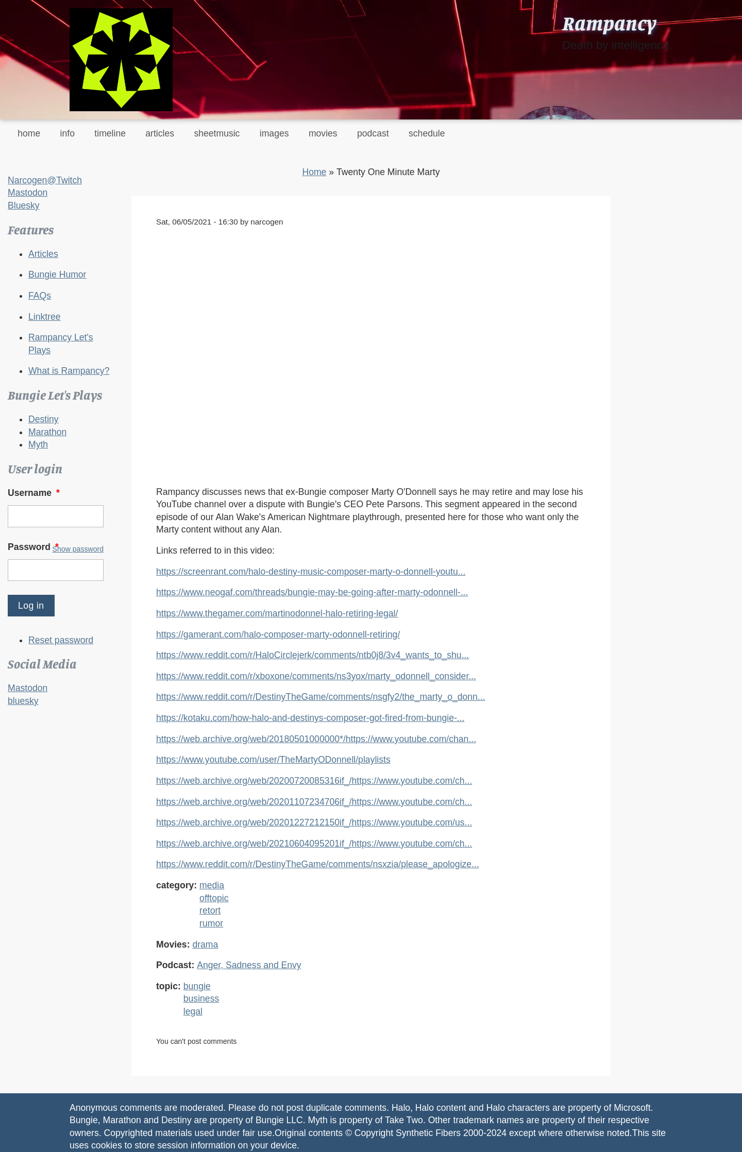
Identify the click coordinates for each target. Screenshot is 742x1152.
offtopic (213, 898)
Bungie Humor (57, 274)
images (274, 133)
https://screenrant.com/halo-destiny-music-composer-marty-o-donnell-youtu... (310, 571)
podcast (373, 133)
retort (210, 910)
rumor (211, 923)
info (67, 133)
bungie (197, 986)
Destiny (43, 419)
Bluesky (24, 205)
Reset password (60, 640)
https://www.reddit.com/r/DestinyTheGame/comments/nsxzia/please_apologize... (317, 864)
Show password (78, 549)
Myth (38, 444)
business (201, 998)
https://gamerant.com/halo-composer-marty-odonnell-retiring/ (278, 634)
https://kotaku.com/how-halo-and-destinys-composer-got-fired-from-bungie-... (310, 718)
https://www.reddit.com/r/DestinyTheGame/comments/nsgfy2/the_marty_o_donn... (320, 697)
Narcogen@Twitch (45, 180)
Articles (43, 254)
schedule (427, 133)
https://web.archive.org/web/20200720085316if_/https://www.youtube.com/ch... (314, 781)
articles (159, 133)
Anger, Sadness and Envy (249, 965)
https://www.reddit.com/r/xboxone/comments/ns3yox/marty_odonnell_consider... (316, 676)
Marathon (47, 432)
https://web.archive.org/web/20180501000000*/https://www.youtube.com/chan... (316, 739)
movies (323, 133)
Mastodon (27, 192)
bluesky (23, 701)
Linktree (44, 317)
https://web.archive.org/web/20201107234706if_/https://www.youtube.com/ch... (314, 802)
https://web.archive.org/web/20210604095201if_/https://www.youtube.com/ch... (314, 843)
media (211, 885)
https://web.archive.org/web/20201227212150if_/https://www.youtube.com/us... (314, 822)
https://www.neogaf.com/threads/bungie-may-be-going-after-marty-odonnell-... (312, 592)
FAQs (39, 295)
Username (35, 493)
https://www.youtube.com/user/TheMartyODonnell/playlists (273, 759)
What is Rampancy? (68, 371)
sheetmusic (217, 133)
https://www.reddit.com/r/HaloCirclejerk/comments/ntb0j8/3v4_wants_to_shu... (312, 655)
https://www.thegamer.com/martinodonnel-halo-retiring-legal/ (277, 613)
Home (314, 172)
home (29, 133)
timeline (110, 133)
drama (205, 944)
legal (193, 1011)
